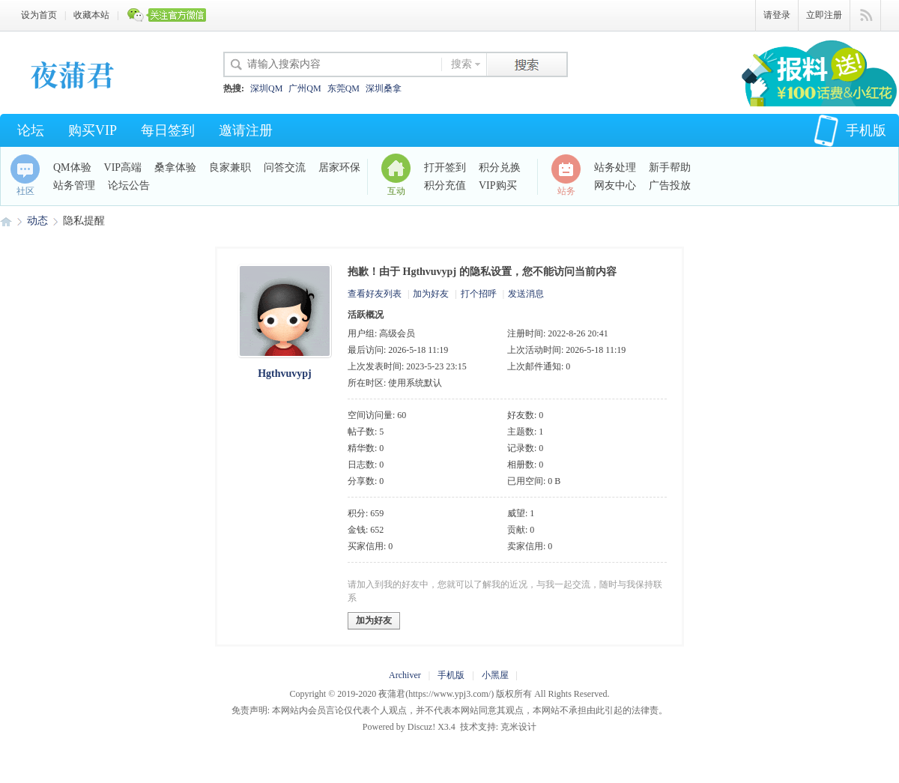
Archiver (405, 675)
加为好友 (431, 293)
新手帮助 (670, 167)
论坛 (30, 130)
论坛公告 (129, 185)
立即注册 (824, 15)
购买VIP (92, 130)
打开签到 (445, 167)
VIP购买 (498, 185)
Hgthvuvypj (285, 373)
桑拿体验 (175, 167)
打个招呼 (479, 293)
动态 (37, 220)
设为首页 (39, 15)
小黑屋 (495, 675)
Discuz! (421, 727)
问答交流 (285, 167)
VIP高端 (123, 167)
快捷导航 (865, 15)
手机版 (850, 130)
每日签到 (168, 130)
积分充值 (445, 185)
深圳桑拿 (384, 88)
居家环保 (339, 167)
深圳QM (266, 88)
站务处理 (615, 167)
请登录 (776, 15)
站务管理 (74, 185)
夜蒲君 (6, 221)
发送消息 (526, 293)
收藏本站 (91, 15)
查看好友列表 (375, 293)
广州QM (304, 88)
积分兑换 (500, 167)
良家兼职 (230, 167)
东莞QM (343, 88)
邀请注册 (246, 130)
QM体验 (72, 167)
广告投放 (670, 185)
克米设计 (518, 727)
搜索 (461, 64)
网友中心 (615, 185)
